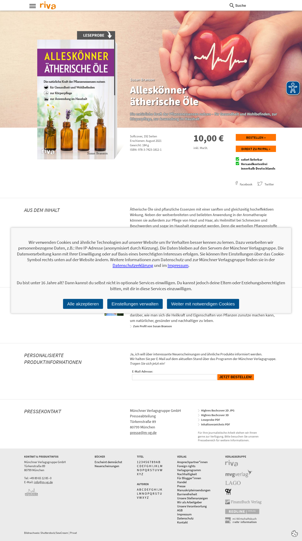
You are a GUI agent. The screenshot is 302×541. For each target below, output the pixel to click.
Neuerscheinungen (107, 466)
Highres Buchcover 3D (215, 415)
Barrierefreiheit (187, 494)
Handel (182, 482)
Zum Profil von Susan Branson (152, 326)
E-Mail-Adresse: (142, 371)
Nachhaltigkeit (187, 474)
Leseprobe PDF (210, 420)
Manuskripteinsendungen (193, 490)
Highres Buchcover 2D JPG (217, 410)
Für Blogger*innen (189, 478)
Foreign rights (186, 466)
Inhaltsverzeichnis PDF (215, 424)
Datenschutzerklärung (133, 265)
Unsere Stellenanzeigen (192, 498)
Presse (181, 486)
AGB (180, 510)
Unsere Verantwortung (192, 506)
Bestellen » (256, 137)
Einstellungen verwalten (135, 303)
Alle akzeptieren (83, 303)
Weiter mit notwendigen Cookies (203, 303)
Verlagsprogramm (189, 470)
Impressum (184, 514)
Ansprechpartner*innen (192, 462)
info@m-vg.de (43, 482)
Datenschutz (185, 518)
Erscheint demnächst (108, 462)
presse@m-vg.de (143, 432)
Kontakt (182, 522)
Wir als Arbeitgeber (189, 502)
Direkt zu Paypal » (255, 149)
